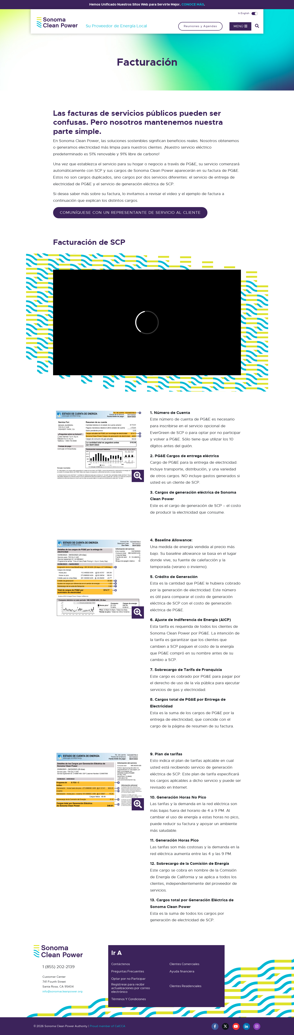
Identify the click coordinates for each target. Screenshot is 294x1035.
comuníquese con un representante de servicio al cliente (130, 212)
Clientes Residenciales (185, 986)
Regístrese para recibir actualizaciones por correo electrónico (130, 988)
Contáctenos (120, 964)
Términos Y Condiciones (128, 999)
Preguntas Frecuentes (127, 971)
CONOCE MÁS (193, 4)
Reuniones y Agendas (200, 26)
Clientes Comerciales (184, 964)
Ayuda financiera (181, 971)
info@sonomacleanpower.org (62, 991)
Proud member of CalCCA (107, 1026)
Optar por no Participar (128, 979)
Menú (240, 26)
